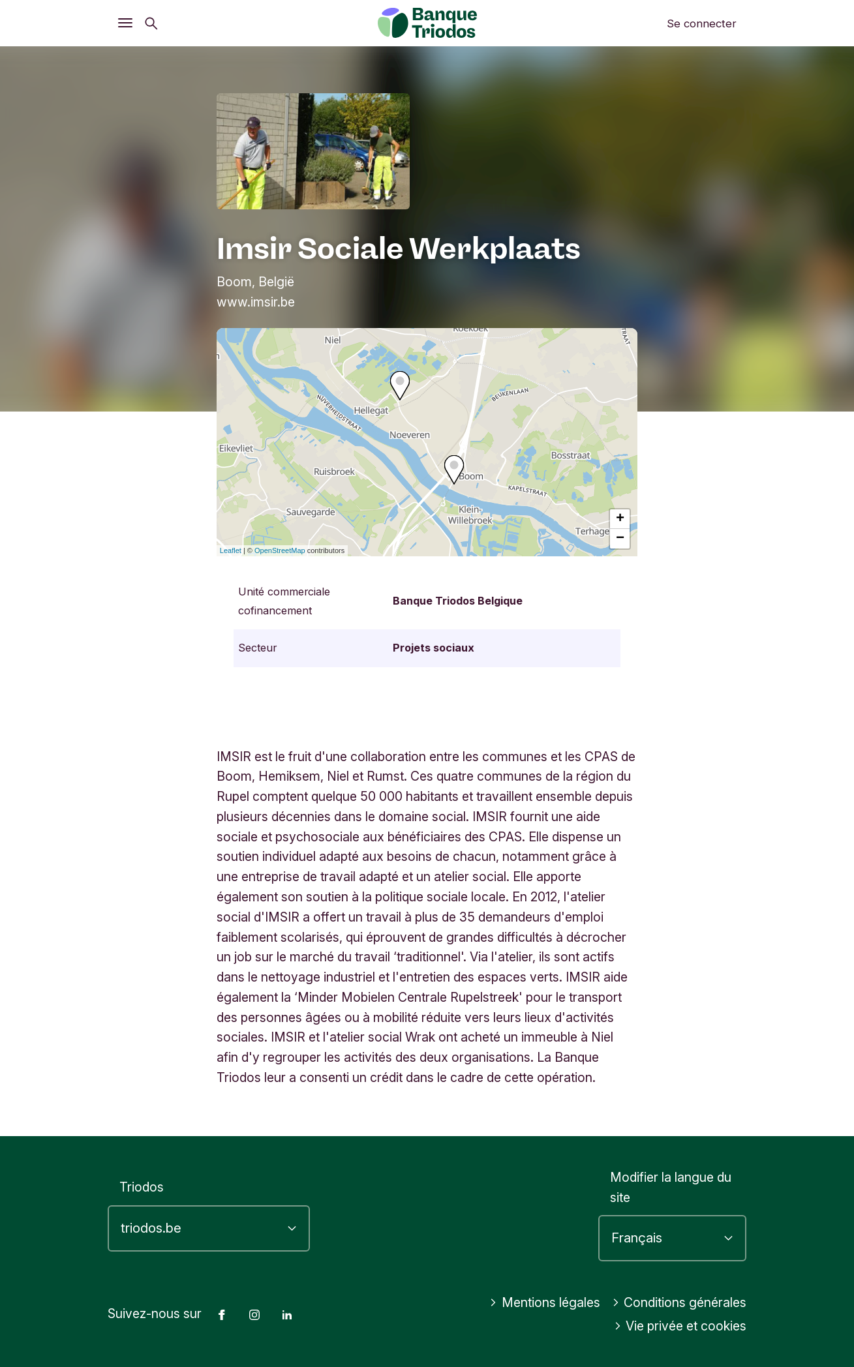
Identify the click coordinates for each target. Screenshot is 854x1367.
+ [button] (620, 519)
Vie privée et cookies (680, 1326)
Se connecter (702, 23)
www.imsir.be (256, 302)
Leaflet (230, 550)
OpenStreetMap (279, 550)
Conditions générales (679, 1302)
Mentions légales (544, 1302)
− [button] (620, 538)
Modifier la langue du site (670, 1187)
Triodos (141, 1187)
